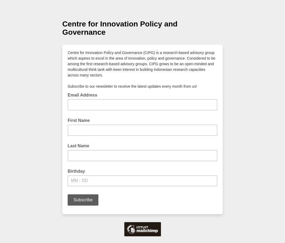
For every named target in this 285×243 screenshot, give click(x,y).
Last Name (78, 146)
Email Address (84, 95)
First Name (79, 120)
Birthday (76, 171)
